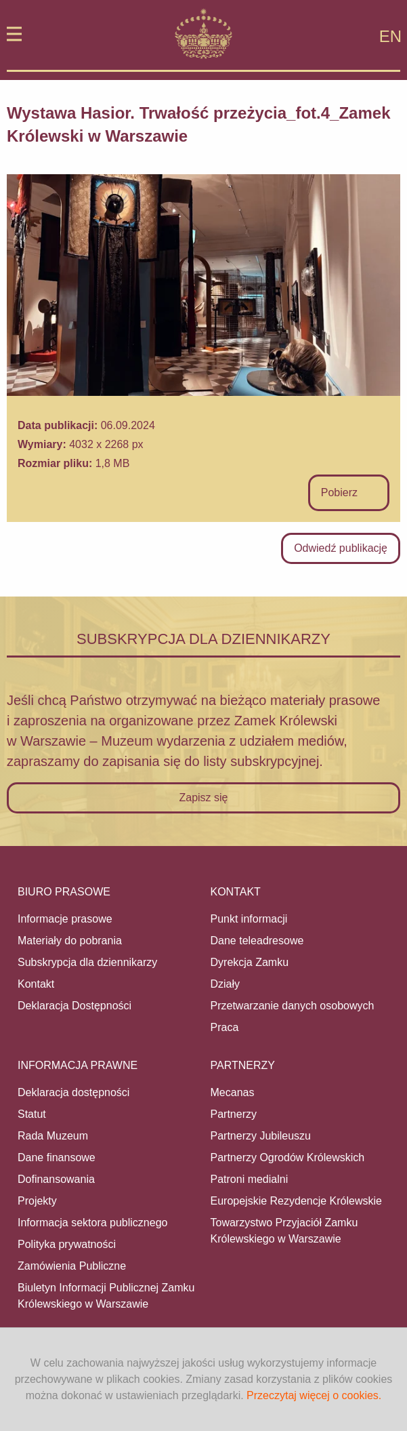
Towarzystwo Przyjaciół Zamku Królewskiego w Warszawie (284, 1231)
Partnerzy (234, 1114)
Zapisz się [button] (203, 797)
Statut (32, 1114)
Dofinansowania (56, 1179)
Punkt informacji (249, 919)
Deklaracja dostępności (73, 1092)
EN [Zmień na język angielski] (390, 36)
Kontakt (36, 984)
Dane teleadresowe (257, 940)
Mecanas (233, 1092)
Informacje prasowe (65, 919)
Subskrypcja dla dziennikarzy (87, 962)
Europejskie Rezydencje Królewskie (296, 1201)
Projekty (37, 1201)
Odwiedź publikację (340, 548)
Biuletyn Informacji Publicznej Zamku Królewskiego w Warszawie (106, 1296)
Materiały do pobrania (70, 940)
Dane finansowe (56, 1157)
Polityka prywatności (67, 1244)
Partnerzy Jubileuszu (261, 1136)
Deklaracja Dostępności (74, 1005)
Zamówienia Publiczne (72, 1266)
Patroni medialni (249, 1179)
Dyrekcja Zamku (250, 962)
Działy (225, 984)
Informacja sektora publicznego (92, 1222)
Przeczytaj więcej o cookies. (314, 1395)
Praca (225, 1027)
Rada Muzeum (53, 1136)
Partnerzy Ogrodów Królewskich (288, 1157)
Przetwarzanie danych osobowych (292, 1005)
